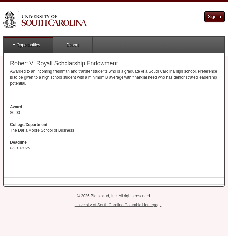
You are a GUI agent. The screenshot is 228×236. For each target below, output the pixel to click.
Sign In (214, 16)
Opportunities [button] (28, 45)
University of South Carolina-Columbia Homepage (118, 205)
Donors (72, 45)
